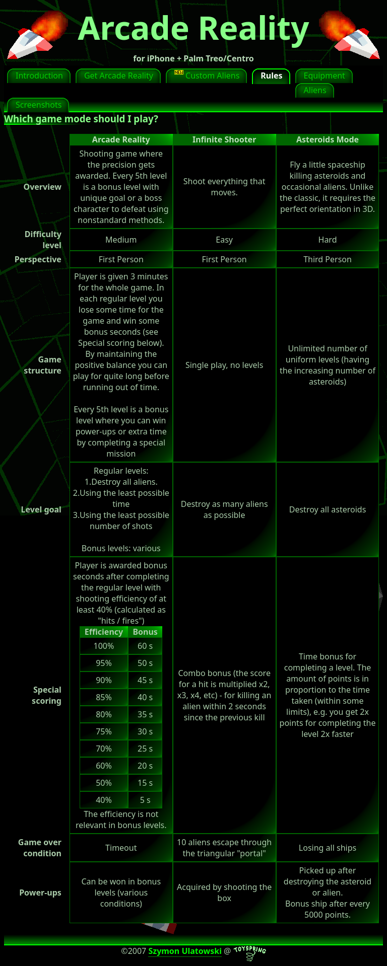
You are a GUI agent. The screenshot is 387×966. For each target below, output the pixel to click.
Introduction (39, 75)
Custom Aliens (206, 75)
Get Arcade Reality (118, 75)
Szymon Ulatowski (185, 950)
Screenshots (38, 104)
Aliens (315, 90)
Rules (271, 75)
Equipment (324, 75)
